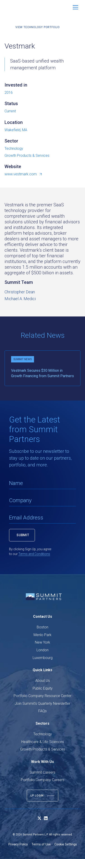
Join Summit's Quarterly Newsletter (42, 703)
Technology (42, 734)
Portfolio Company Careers (42, 780)
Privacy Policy (18, 844)
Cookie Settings (65, 844)
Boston (42, 627)
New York (42, 642)
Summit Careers (42, 772)
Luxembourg (43, 658)
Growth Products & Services (42, 749)
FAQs (42, 711)
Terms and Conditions (34, 554)
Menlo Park (42, 635)
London (42, 650)
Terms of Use (41, 844)
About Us (42, 680)
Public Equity (43, 688)
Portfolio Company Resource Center (42, 696)
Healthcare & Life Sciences (42, 742)
